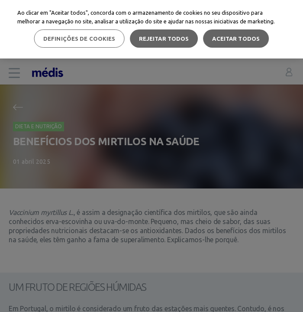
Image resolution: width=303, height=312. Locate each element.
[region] (151, 29)
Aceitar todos (236, 39)
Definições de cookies (79, 39)
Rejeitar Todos (164, 39)
